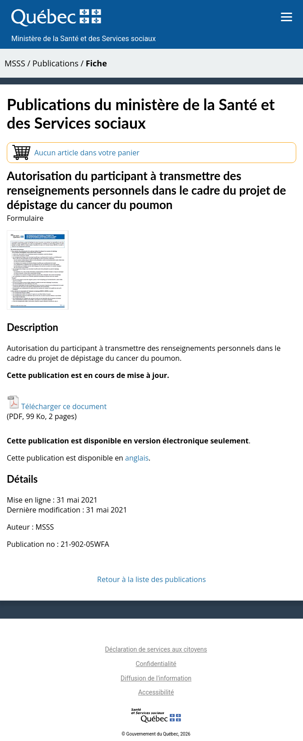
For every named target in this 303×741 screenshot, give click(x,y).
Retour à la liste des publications (151, 579)
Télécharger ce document (57, 406)
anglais (137, 458)
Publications (56, 63)
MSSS (15, 63)
